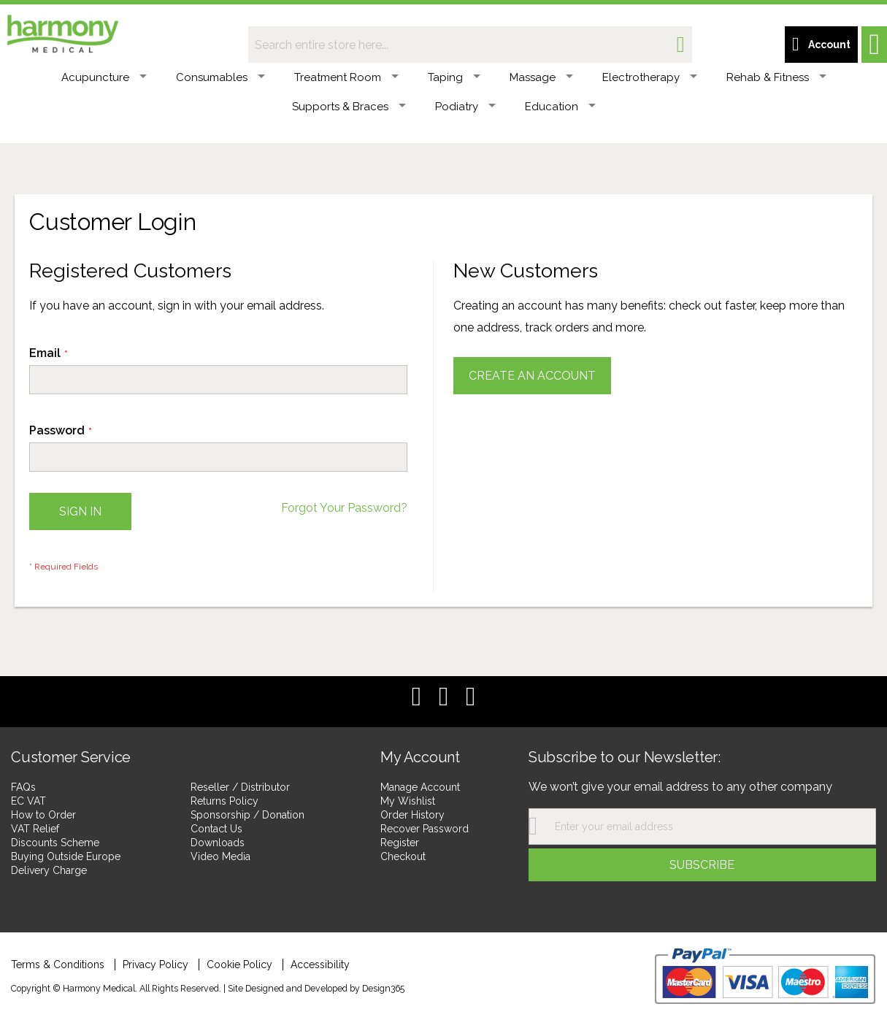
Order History (412, 815)
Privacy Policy (155, 964)
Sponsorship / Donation (247, 815)
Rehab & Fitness (776, 77)
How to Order (43, 815)
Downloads (218, 842)
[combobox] (470, 44)
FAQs (23, 787)
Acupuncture (104, 77)
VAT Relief (35, 829)
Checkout (403, 856)
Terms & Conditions (57, 964)
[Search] (681, 44)
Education (560, 106)
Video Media (220, 856)
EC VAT (28, 801)
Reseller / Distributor (240, 787)
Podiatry (465, 106)
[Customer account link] (822, 44)
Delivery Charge (49, 870)
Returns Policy (224, 801)
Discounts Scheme (55, 842)
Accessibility (320, 964)
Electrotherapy (649, 77)
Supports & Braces (349, 106)
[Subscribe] (702, 864)
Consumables (220, 77)
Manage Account (420, 787)
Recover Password (424, 829)
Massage (541, 77)
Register (399, 842)
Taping (454, 77)
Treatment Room (346, 77)
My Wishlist (407, 801)
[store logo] (62, 31)
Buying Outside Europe (65, 856)
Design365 (383, 988)
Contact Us (216, 829)
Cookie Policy (239, 964)
